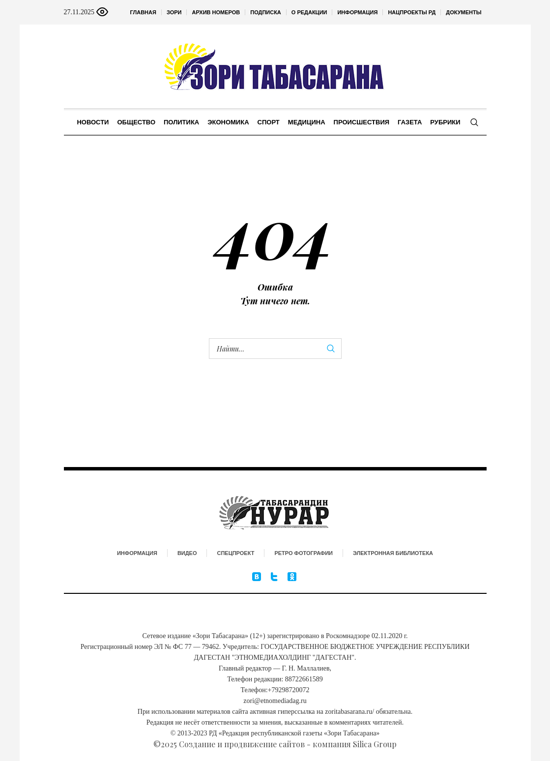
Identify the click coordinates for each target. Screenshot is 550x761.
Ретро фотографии (303, 553)
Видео (187, 553)
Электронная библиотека (393, 553)
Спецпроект (235, 553)
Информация (137, 553)
